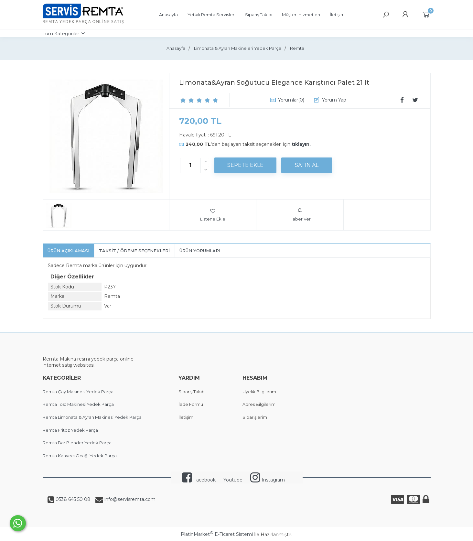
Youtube (232, 480)
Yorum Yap (334, 100)
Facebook (199, 480)
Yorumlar (291, 100)
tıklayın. (301, 144)
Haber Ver (300, 215)
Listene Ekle (212, 215)
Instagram (267, 480)
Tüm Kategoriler (61, 34)
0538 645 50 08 (72, 499)
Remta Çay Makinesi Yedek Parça (78, 391)
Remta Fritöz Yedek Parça (70, 430)
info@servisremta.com (129, 499)
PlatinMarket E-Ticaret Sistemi (217, 534)
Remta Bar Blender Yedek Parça (77, 442)
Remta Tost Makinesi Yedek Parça (78, 404)
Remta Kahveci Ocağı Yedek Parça (80, 455)
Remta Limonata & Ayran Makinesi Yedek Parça (92, 417)
